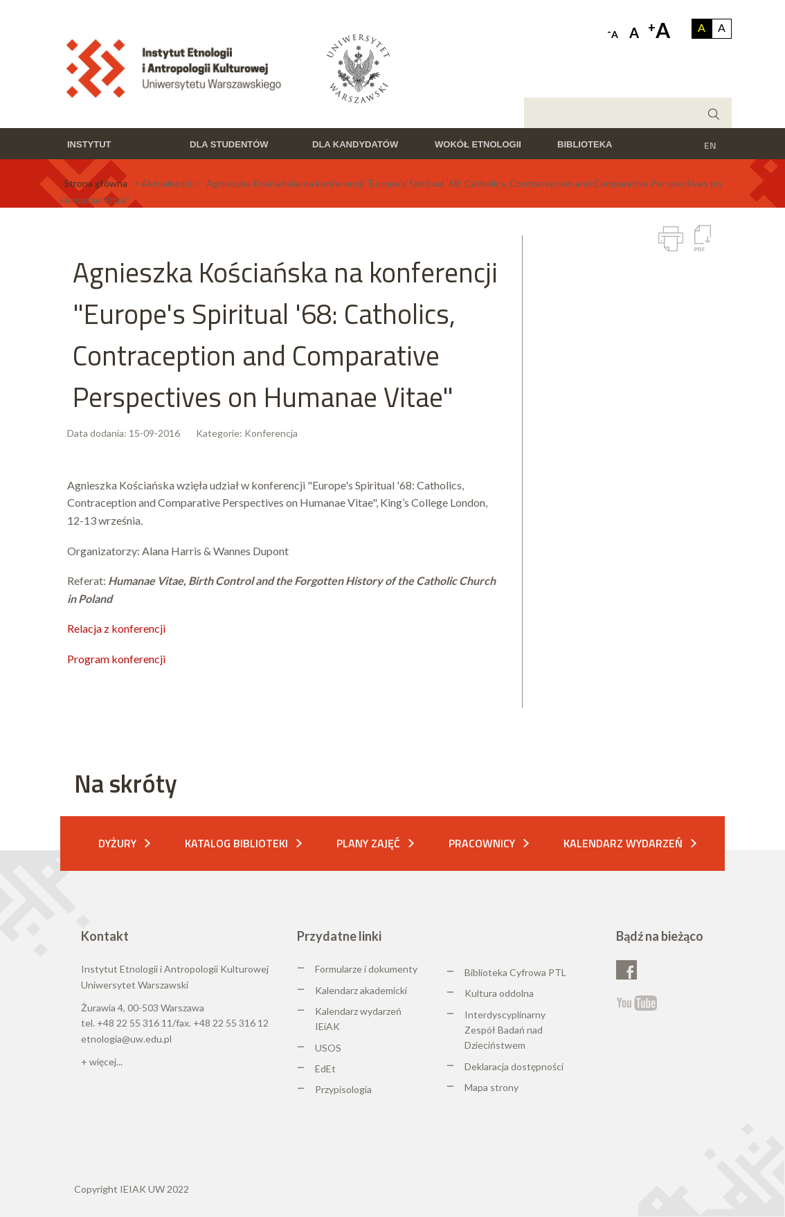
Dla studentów (229, 144)
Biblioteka (584, 144)
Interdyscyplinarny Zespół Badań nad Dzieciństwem (504, 1030)
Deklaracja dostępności (513, 1066)
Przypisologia (343, 1089)
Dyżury (117, 843)
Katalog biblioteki (236, 843)
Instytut (89, 144)
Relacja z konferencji (116, 628)
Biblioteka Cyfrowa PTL (515, 972)
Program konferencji (116, 658)
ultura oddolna (502, 993)
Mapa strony (491, 1087)
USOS (328, 1048)
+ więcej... (102, 1061)
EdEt (325, 1068)
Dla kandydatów (355, 144)
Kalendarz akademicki (361, 990)
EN (710, 145)
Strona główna (95, 183)
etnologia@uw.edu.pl (126, 1039)
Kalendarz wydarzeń (623, 843)
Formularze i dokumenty (366, 969)
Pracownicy (482, 843)
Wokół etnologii (478, 144)
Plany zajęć (368, 843)
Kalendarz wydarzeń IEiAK (358, 1018)
